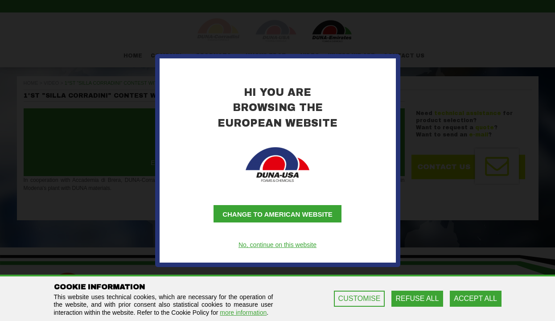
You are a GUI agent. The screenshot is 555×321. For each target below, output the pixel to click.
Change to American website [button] (277, 214)
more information (243, 312)
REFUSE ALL (417, 298)
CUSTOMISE (359, 298)
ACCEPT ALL (475, 298)
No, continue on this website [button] (277, 244)
